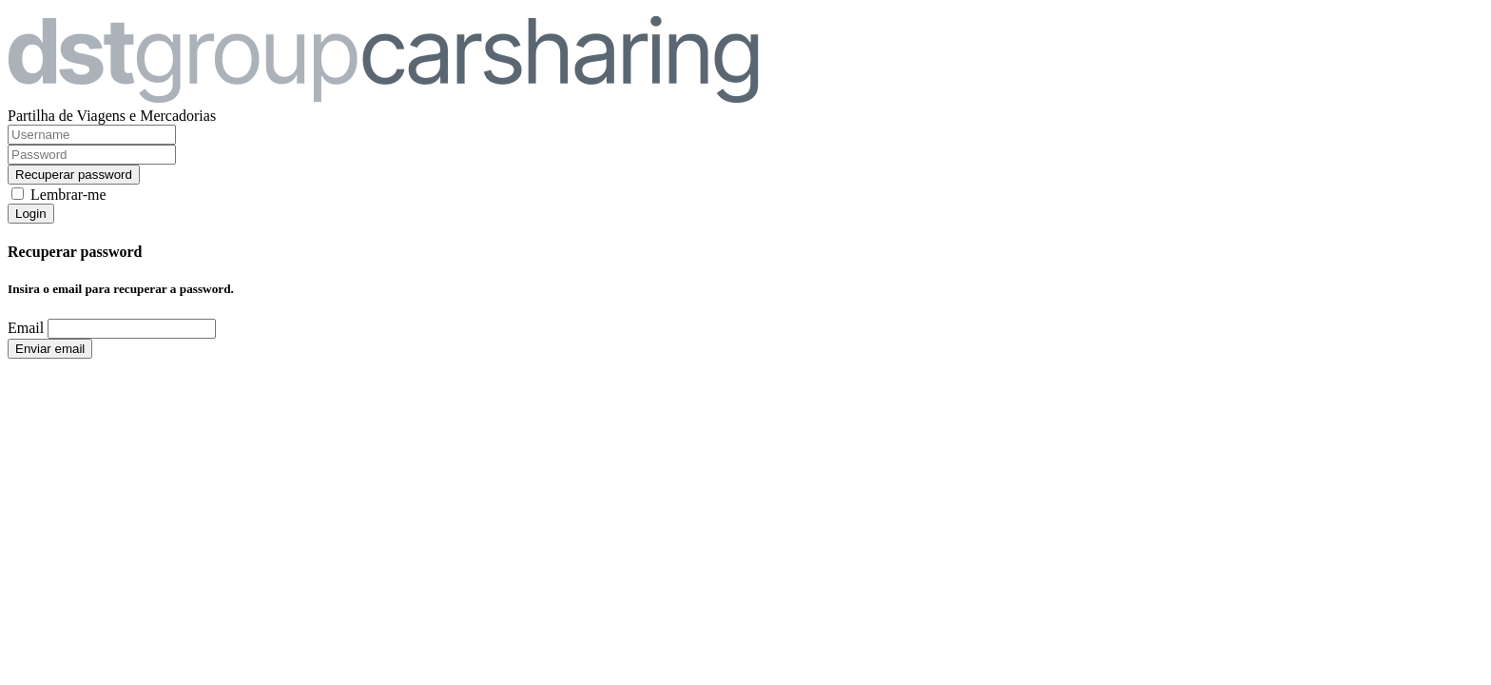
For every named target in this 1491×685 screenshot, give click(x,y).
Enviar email (50, 349)
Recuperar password (73, 174)
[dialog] (745, 301)
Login (31, 213)
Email (26, 328)
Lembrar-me (68, 194)
